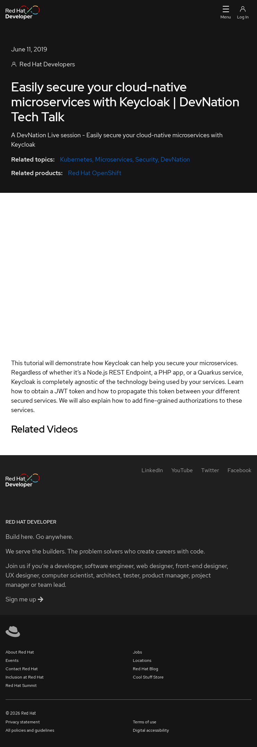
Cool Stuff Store (148, 677)
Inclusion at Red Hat (25, 677)
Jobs (137, 652)
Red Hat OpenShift (94, 173)
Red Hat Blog (145, 669)
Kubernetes (76, 159)
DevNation (175, 159)
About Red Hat (20, 652)
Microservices (113, 159)
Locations (142, 660)
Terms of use (144, 722)
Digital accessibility (151, 730)
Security (146, 159)
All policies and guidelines (30, 730)
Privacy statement (23, 722)
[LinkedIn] (152, 470)
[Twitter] (210, 470)
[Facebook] (239, 470)
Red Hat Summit (21, 685)
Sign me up (24, 599)
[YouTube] (182, 470)
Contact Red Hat (22, 669)
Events (12, 660)
